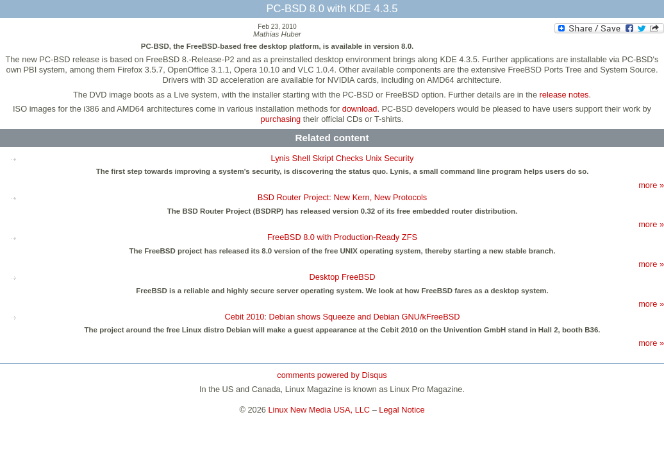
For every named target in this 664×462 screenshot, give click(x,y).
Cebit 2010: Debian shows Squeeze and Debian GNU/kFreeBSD (342, 316)
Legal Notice (401, 410)
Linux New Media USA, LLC (319, 410)
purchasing (281, 119)
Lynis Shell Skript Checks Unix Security (342, 158)
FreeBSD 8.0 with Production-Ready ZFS (342, 237)
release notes (564, 94)
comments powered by (331, 375)
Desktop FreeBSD (342, 277)
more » (651, 185)
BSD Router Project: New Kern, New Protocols (342, 197)
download (360, 109)
